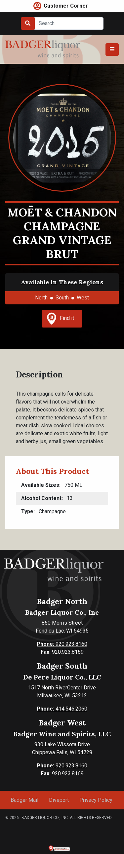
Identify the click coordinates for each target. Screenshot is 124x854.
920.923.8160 (62, 644)
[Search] (68, 23)
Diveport (59, 800)
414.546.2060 (62, 709)
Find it (60, 318)
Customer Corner (66, 6)
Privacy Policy (95, 800)
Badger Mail (24, 800)
